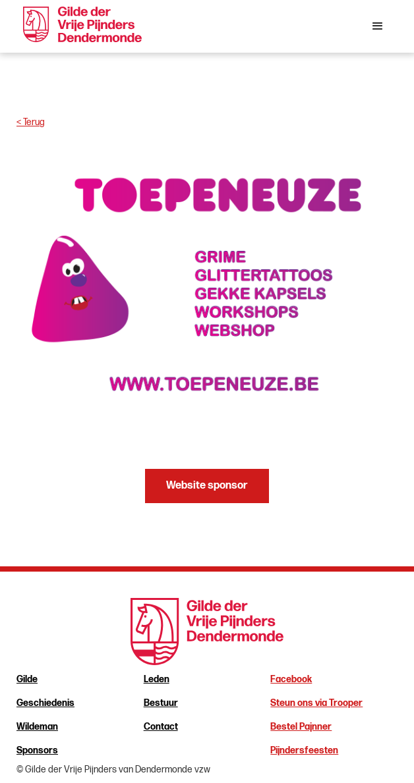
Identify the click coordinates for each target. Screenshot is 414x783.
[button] (378, 26)
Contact (161, 726)
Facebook (291, 679)
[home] (79, 24)
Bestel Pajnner (301, 726)
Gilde (27, 679)
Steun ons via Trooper (316, 703)
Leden (156, 679)
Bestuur (161, 703)
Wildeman (37, 726)
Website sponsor (207, 485)
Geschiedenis (45, 703)
